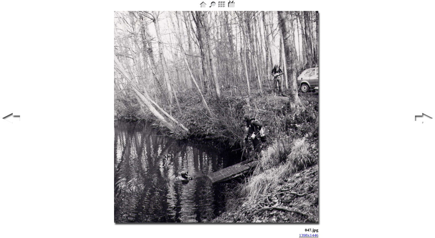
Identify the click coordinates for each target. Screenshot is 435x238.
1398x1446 (309, 235)
